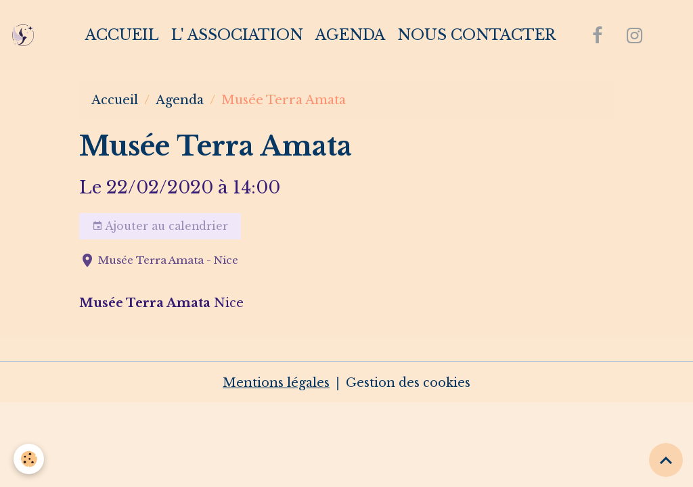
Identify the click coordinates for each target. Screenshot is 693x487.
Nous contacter (476, 35)
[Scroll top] (666, 460)
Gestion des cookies (408, 382)
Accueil (122, 35)
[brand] (26, 35)
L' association (237, 35)
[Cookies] (29, 459)
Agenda (350, 35)
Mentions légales (276, 382)
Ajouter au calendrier (160, 226)
